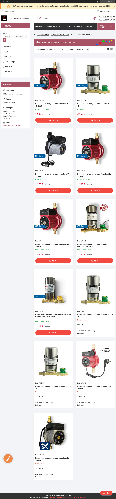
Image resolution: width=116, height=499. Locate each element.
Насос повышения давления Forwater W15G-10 (95, 316)
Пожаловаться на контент (56, 497)
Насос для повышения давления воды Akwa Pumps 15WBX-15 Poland (53, 316)
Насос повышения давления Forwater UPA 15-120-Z (94, 387)
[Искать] (40, 18)
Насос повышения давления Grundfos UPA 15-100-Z (94, 175)
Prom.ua (68, 495)
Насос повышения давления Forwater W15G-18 (53, 387)
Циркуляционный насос (60, 35)
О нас (68, 26)
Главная (38, 26)
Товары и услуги (53, 26)
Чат (106, 493)
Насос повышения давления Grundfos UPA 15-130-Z (52, 105)
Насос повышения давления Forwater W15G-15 (95, 105)
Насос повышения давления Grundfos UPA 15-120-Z (52, 245)
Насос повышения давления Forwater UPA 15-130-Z (52, 175)
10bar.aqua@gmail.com (11, 125)
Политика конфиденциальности (76, 497)
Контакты (78, 26)
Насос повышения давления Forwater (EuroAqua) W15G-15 (92, 245)
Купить (55, 120)
